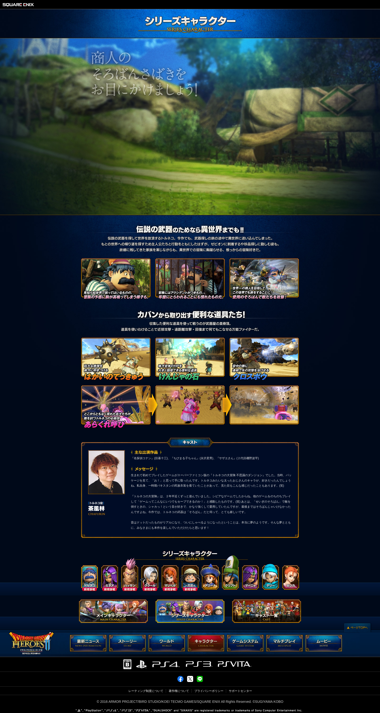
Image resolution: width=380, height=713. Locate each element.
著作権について (179, 691)
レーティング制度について (145, 691)
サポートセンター (240, 691)
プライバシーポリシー (208, 691)
